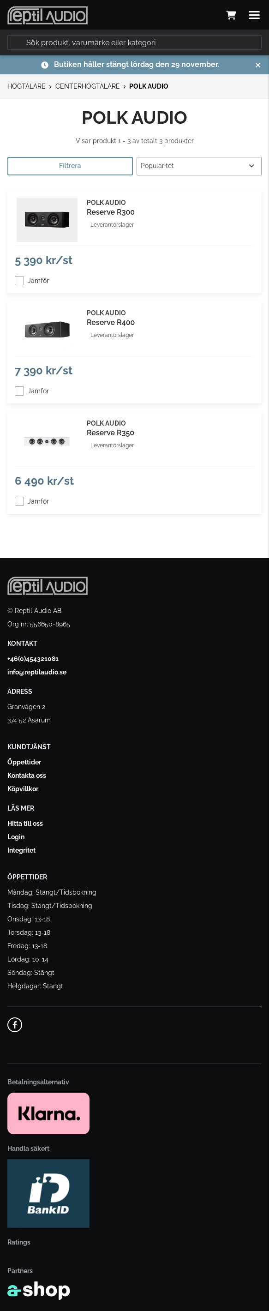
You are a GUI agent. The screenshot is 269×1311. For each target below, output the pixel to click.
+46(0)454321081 (33, 658)
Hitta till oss (25, 823)
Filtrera (70, 165)
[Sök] (134, 42)
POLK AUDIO (148, 86)
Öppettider (24, 762)
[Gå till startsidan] (47, 15)
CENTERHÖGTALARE (87, 86)
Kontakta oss (26, 775)
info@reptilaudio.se (36, 672)
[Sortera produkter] (199, 166)
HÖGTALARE (26, 86)
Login (15, 837)
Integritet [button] (21, 850)
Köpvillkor (22, 789)
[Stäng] (257, 65)
